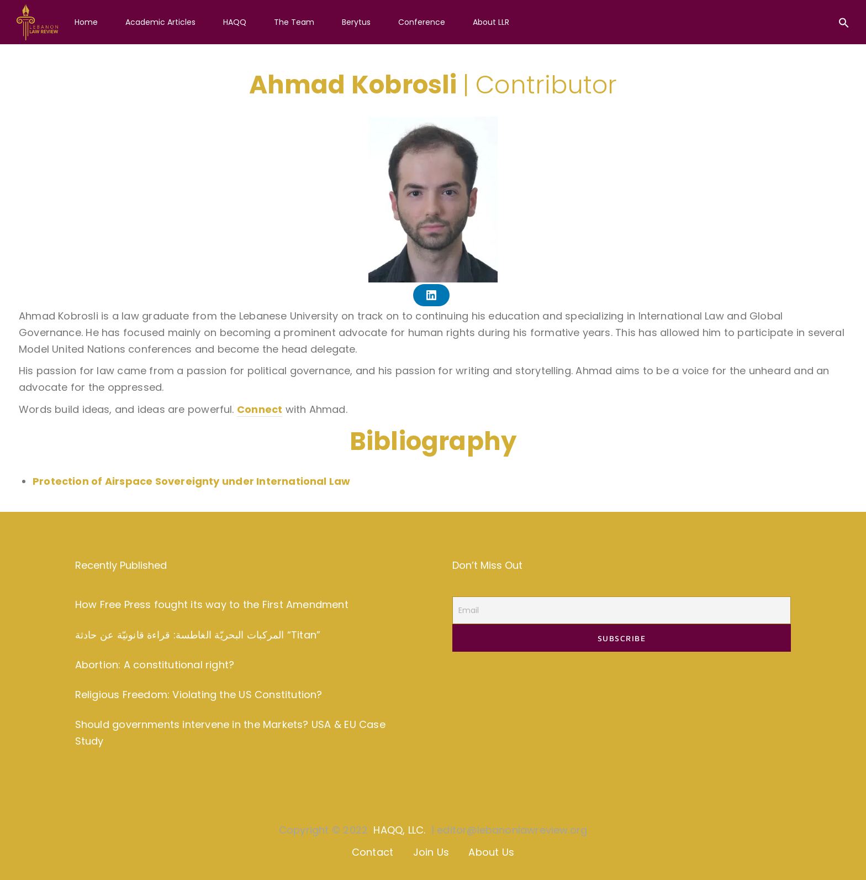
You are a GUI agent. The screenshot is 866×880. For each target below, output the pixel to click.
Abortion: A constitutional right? (154, 665)
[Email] (621, 610)
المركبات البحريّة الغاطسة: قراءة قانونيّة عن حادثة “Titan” (197, 635)
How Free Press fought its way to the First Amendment (211, 604)
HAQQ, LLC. (399, 830)
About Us (491, 852)
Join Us (431, 852)
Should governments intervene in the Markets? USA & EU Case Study (230, 733)
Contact (372, 852)
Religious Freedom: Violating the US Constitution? (199, 694)
